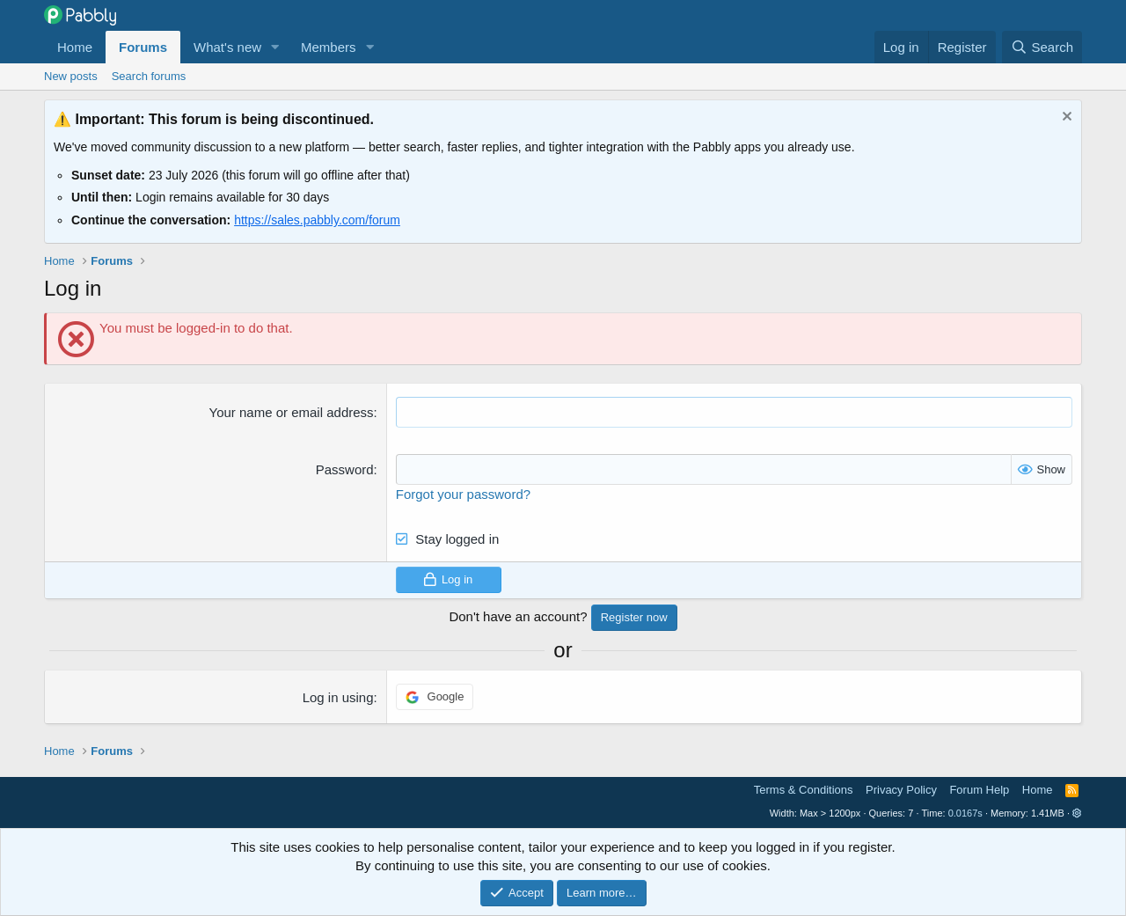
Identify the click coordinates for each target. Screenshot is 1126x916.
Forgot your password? (463, 494)
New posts (71, 76)
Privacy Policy (901, 789)
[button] (275, 47)
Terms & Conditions (803, 789)
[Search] (1042, 47)
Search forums (149, 76)
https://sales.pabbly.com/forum (317, 220)
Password (345, 469)
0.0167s (965, 813)
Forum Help (979, 789)
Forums (143, 47)
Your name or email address (291, 412)
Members (328, 47)
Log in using (338, 697)
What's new (227, 47)
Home (74, 47)
